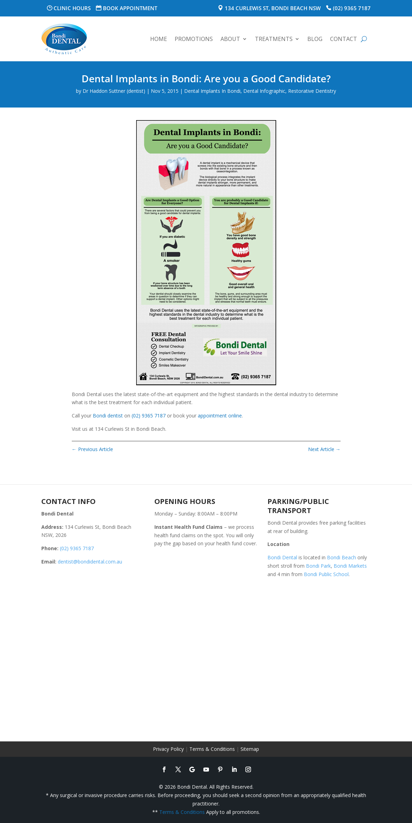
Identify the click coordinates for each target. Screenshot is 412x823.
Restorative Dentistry (312, 91)
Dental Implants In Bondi (212, 91)
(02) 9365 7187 (352, 8)
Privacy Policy (168, 749)
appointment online (220, 415)
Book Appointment (130, 8)
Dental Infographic (264, 91)
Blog (314, 39)
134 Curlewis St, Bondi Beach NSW (273, 8)
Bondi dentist (108, 415)
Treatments (274, 39)
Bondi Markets (350, 565)
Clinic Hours (72, 8)
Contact (343, 39)
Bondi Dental (282, 557)
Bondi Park (318, 565)
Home (158, 39)
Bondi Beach (341, 557)
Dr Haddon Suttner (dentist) (114, 91)
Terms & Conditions (212, 749)
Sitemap (249, 749)
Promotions (194, 39)
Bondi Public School (326, 574)
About (230, 39)
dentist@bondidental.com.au (90, 561)
